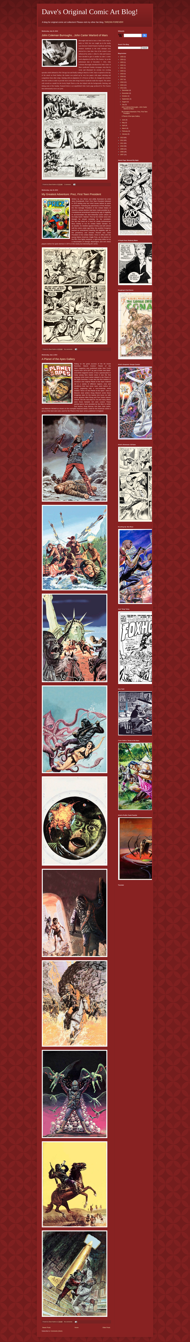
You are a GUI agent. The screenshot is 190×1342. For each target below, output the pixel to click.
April (123, 125)
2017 (122, 79)
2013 (122, 137)
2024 (122, 59)
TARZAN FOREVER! (113, 22)
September (126, 99)
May (123, 123)
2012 (122, 140)
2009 (122, 149)
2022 (122, 65)
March (124, 128)
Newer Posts (46, 1327)
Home (77, 1327)
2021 (122, 68)
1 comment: (67, 184)
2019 (122, 74)
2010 (122, 146)
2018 (122, 76)
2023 (122, 62)
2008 (122, 152)
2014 (122, 88)
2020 (122, 71)
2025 (122, 57)
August (124, 102)
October (125, 96)
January (125, 134)
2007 (122, 154)
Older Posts (106, 1327)
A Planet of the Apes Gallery (58, 359)
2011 (122, 143)
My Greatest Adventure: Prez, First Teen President (71, 194)
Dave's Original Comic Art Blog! (90, 12)
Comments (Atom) (56, 1331)
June (124, 120)
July (123, 104)
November (125, 93)
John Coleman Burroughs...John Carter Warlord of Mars (75, 35)
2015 (122, 85)
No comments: (68, 349)
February (125, 131)
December (125, 90)
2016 (122, 82)
